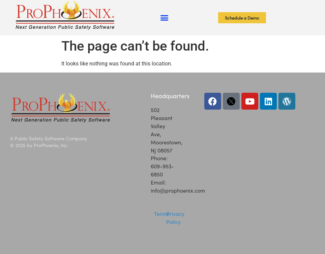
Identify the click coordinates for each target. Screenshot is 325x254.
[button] (164, 17)
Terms (161, 213)
